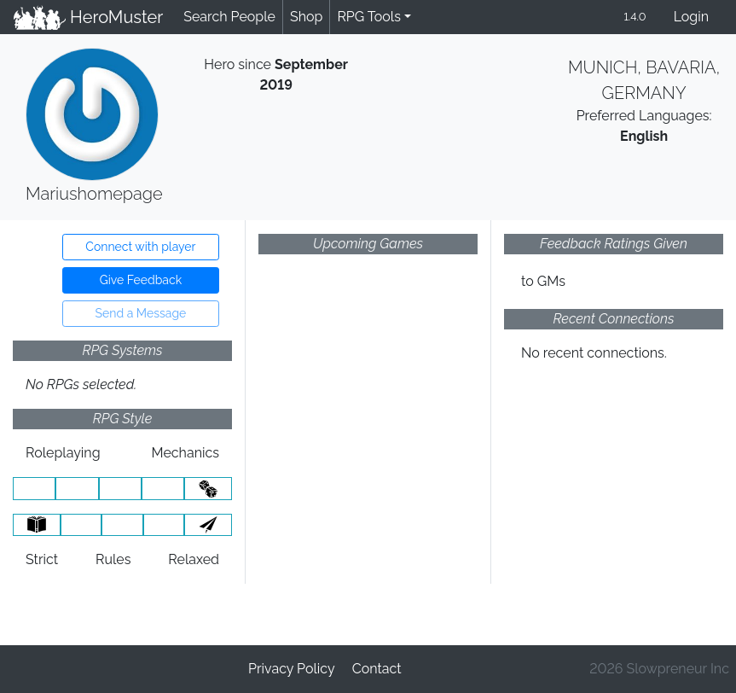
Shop (306, 17)
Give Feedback (141, 280)
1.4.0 (634, 16)
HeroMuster (88, 17)
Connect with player (140, 246)
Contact (377, 669)
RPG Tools (369, 17)
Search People (229, 17)
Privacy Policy (291, 669)
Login (691, 17)
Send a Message (141, 313)
